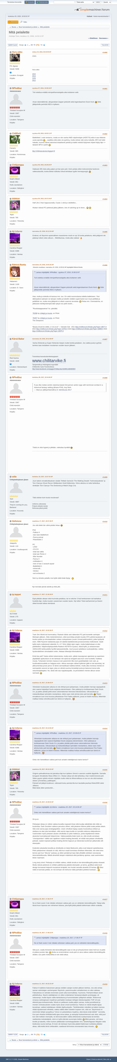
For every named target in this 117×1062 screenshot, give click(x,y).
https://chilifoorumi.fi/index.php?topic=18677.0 (91, 327)
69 (32, 45)
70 (34, 45)
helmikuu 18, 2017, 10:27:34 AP (42, 476)
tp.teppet (16, 594)
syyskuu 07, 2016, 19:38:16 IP (42, 88)
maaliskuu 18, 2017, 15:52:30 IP (42, 630)
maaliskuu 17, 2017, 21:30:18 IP (42, 594)
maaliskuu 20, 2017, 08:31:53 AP (42, 769)
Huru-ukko (17, 52)
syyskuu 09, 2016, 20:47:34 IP (42, 198)
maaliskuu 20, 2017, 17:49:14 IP (42, 932)
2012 (34, 80)
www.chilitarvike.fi (49, 360)
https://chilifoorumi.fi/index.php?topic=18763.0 (52, 329)
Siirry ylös (12, 1034)
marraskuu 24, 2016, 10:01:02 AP (43, 264)
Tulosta (105, 45)
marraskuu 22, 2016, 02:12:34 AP (43, 231)
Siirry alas (12, 45)
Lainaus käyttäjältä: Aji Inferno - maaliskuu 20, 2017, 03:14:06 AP (58, 807)
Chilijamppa (18, 165)
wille (14, 477)
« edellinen (93, 38)
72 (41, 45)
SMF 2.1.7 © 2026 (11, 1059)
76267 (34, 318)
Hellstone (16, 521)
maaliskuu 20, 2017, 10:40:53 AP (42, 802)
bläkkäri (16, 199)
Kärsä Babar (18, 339)
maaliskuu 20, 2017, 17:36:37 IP (42, 899)
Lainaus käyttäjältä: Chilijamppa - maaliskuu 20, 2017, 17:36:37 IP (59, 938)
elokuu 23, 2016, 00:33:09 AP (41, 52)
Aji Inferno (17, 231)
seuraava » (103, 38)
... (30, 45)
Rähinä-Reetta (19, 265)
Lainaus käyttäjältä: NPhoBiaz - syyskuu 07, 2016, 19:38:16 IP (58, 272)
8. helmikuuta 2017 (64, 390)
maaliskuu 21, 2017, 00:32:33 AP (42, 983)
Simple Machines (23, 1059)
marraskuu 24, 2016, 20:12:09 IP (42, 339)
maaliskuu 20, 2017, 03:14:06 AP (42, 728)
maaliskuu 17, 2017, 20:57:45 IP (42, 521)
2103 (34, 78)
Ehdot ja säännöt (97, 1059)
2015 (34, 74)
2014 (34, 76)
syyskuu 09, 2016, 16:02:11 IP (42, 133)
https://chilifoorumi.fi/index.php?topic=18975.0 (48, 331)
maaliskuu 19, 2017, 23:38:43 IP (42, 682)
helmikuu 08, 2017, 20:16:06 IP (42, 377)
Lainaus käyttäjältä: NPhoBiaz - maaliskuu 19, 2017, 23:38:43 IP (58, 733)
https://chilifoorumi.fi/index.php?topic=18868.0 (87, 329)
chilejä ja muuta (46, 313)
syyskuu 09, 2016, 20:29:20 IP (42, 165)
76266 (34, 313)
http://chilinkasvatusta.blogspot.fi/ (43, 151)
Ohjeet (88, 1059)
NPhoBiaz (17, 88)
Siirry (74, 1045)
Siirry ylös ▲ (107, 1059)
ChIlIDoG (16, 133)
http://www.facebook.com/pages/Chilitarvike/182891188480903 (53, 369)
